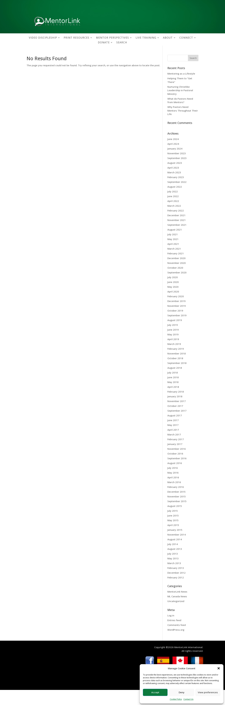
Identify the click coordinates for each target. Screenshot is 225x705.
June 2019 (173, 329)
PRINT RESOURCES (76, 38)
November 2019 (176, 305)
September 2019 (176, 315)
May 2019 (173, 334)
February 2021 (175, 253)
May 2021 (173, 239)
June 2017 (173, 420)
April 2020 (173, 291)
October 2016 (175, 453)
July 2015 (172, 510)
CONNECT (186, 38)
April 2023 (173, 167)
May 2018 (173, 382)
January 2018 (174, 396)
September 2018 (176, 363)
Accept (155, 692)
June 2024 (173, 139)
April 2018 (173, 386)
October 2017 (175, 405)
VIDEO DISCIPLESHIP (43, 38)
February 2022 (175, 210)
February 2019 (175, 348)
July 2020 (172, 277)
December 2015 (176, 491)
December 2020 (176, 258)
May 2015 (173, 520)
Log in (170, 615)
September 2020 (176, 272)
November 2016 (176, 448)
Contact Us (188, 699)
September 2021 (176, 224)
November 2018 (176, 353)
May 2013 (173, 558)
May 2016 (173, 472)
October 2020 (175, 267)
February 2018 (175, 391)
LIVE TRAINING (146, 38)
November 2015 (176, 496)
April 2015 (173, 525)
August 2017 (174, 415)
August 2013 (174, 548)
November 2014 (176, 534)
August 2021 (174, 229)
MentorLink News (177, 591)
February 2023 (175, 177)
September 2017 (176, 410)
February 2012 (175, 577)
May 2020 (173, 286)
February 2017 (175, 439)
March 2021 (174, 248)
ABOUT (168, 38)
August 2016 (174, 463)
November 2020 (176, 262)
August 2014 (174, 539)
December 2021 (176, 215)
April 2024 (173, 143)
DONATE (104, 42)
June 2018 (173, 377)
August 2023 (174, 162)
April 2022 (173, 201)
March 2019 (174, 344)
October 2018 (175, 358)
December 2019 (176, 301)
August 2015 (174, 506)
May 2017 (173, 425)
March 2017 (174, 434)
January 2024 (174, 148)
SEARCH (121, 42)
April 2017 (173, 429)
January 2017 (174, 444)
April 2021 (173, 243)
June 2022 (173, 196)
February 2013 (175, 567)
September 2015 (176, 501)
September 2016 (176, 458)
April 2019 (173, 339)
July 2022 (172, 191)
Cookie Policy (176, 699)
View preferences (208, 692)
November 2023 (176, 153)
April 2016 (173, 477)
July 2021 (172, 234)
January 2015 (174, 529)
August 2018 (174, 367)
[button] (218, 668)
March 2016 (174, 482)
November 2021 (176, 220)
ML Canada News (177, 596)
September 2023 (176, 158)
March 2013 (174, 563)
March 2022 (174, 205)
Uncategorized (175, 601)
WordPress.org (175, 629)
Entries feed (174, 620)
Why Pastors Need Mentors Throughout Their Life (182, 110)
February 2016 (175, 486)
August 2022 (174, 186)
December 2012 (176, 572)
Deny (181, 692)
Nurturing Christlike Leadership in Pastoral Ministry (180, 90)
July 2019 (172, 324)
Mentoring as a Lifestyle (181, 73)
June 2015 (173, 515)
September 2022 (176, 181)
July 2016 (172, 467)
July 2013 (172, 553)
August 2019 (174, 320)
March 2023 (174, 172)
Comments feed (176, 625)
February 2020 (175, 296)
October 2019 (175, 310)
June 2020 (173, 282)
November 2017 (176, 401)
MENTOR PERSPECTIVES (112, 38)
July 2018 (172, 372)
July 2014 (172, 544)
